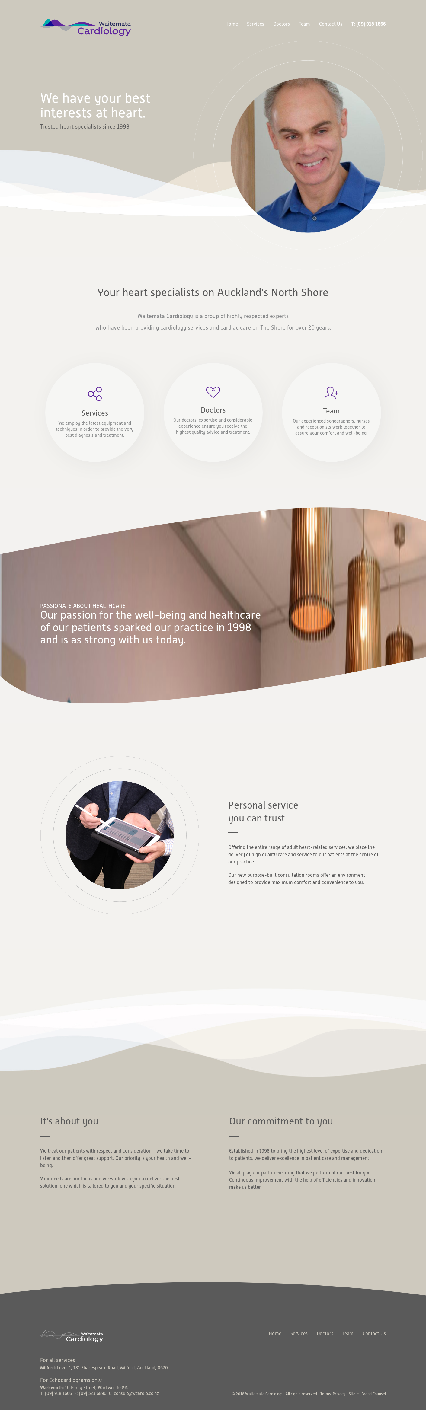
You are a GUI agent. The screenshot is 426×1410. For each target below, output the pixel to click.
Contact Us (330, 24)
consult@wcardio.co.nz (136, 1393)
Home (231, 24)
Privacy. (339, 1394)
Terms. (326, 1394)
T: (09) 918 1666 (368, 24)
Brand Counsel (373, 1394)
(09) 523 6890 (93, 1393)
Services (255, 24)
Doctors (281, 24)
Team (304, 24)
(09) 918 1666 (58, 1393)
